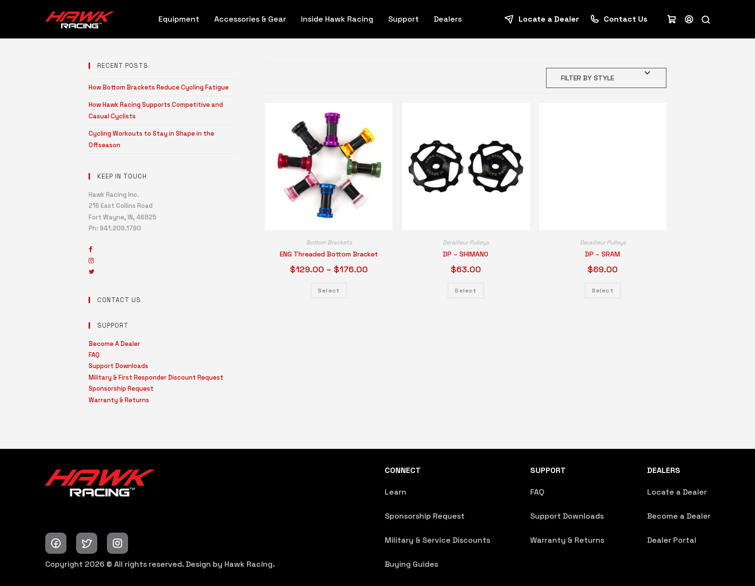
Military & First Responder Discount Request (156, 377)
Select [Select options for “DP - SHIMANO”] (466, 290)
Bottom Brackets (329, 242)
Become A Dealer (114, 344)
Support (403, 19)
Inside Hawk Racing (337, 19)
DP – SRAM (602, 254)
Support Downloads (118, 366)
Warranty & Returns (119, 400)
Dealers (448, 19)
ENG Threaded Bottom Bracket (329, 254)
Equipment (178, 19)
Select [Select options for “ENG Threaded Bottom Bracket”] (329, 290)
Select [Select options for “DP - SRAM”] (603, 290)
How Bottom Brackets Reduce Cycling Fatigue (159, 87)
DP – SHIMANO (465, 254)
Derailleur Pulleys (466, 242)
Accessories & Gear (250, 19)
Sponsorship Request (121, 388)
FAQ (94, 355)
